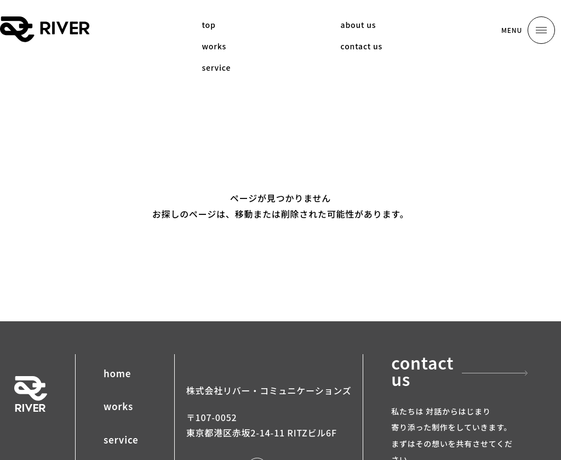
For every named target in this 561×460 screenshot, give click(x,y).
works (118, 406)
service (121, 439)
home (117, 373)
